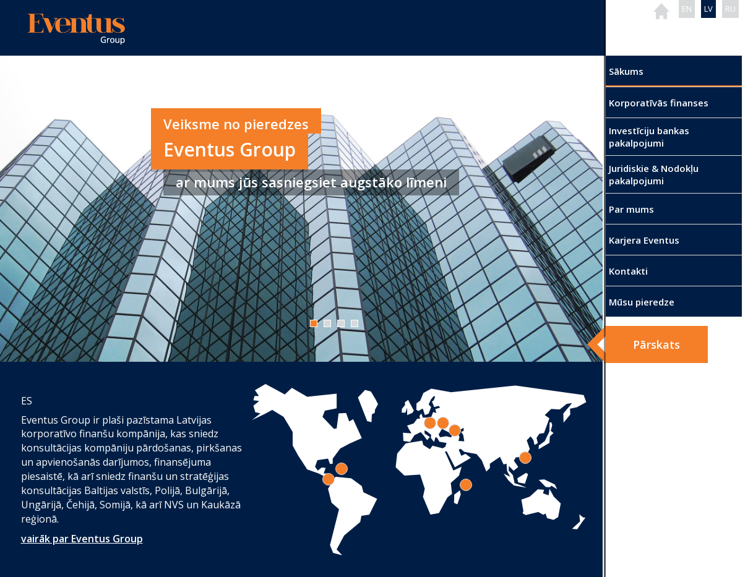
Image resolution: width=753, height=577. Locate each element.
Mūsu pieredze (641, 302)
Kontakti (628, 271)
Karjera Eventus (644, 240)
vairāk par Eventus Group (82, 538)
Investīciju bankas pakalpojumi (649, 136)
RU (730, 8)
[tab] (466, 485)
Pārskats (656, 344)
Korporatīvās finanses (658, 102)
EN (687, 8)
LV (708, 8)
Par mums (631, 209)
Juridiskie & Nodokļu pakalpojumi (654, 174)
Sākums (626, 71)
